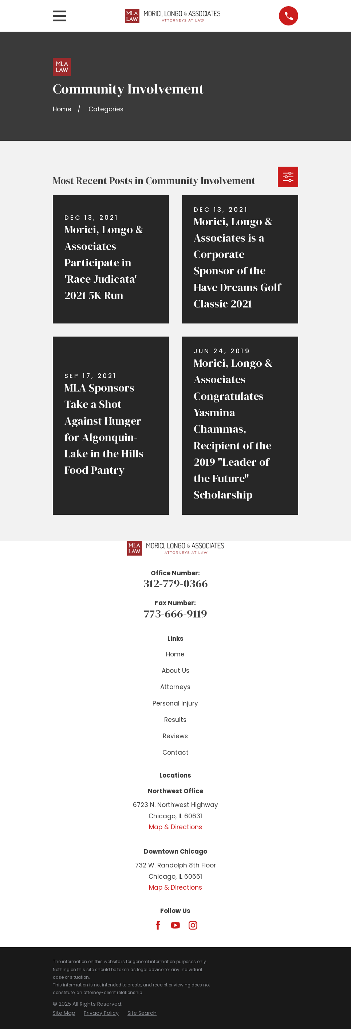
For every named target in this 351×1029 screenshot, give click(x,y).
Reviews (175, 736)
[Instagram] (193, 925)
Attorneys (175, 687)
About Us (175, 670)
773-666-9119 (175, 613)
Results (175, 719)
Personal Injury (175, 703)
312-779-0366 (175, 583)
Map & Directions (175, 827)
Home (175, 654)
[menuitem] (64, 1013)
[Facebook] (158, 925)
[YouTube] (175, 925)
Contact (175, 752)
